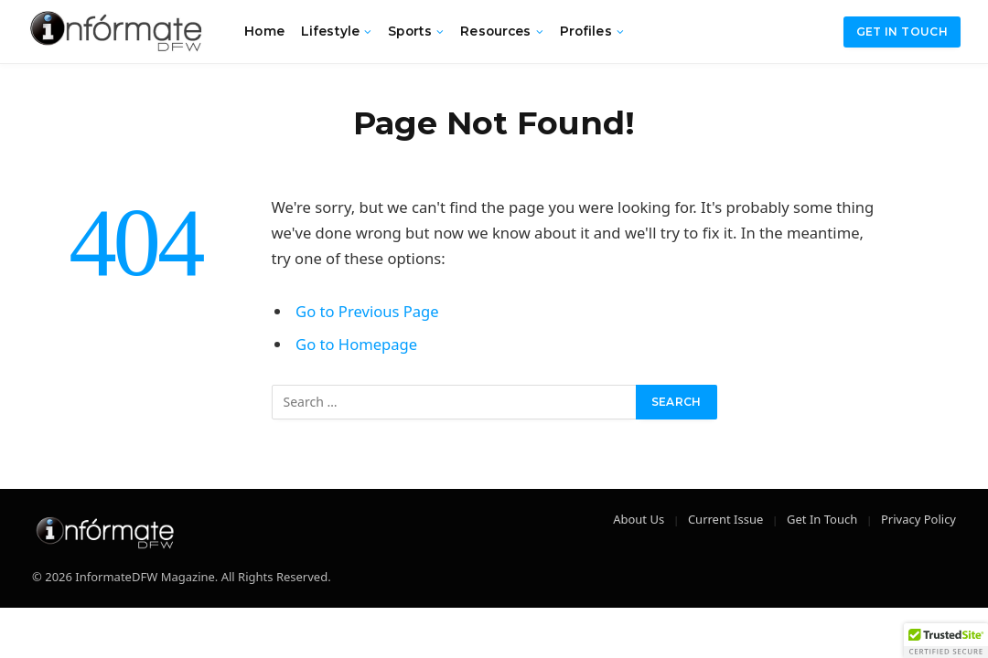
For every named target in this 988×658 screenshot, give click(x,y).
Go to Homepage (356, 344)
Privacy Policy (918, 519)
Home (264, 31)
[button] (946, 640)
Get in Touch (902, 31)
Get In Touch (822, 519)
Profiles (586, 31)
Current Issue (725, 519)
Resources (495, 31)
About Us (638, 519)
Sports (410, 31)
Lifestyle (330, 31)
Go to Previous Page (367, 311)
